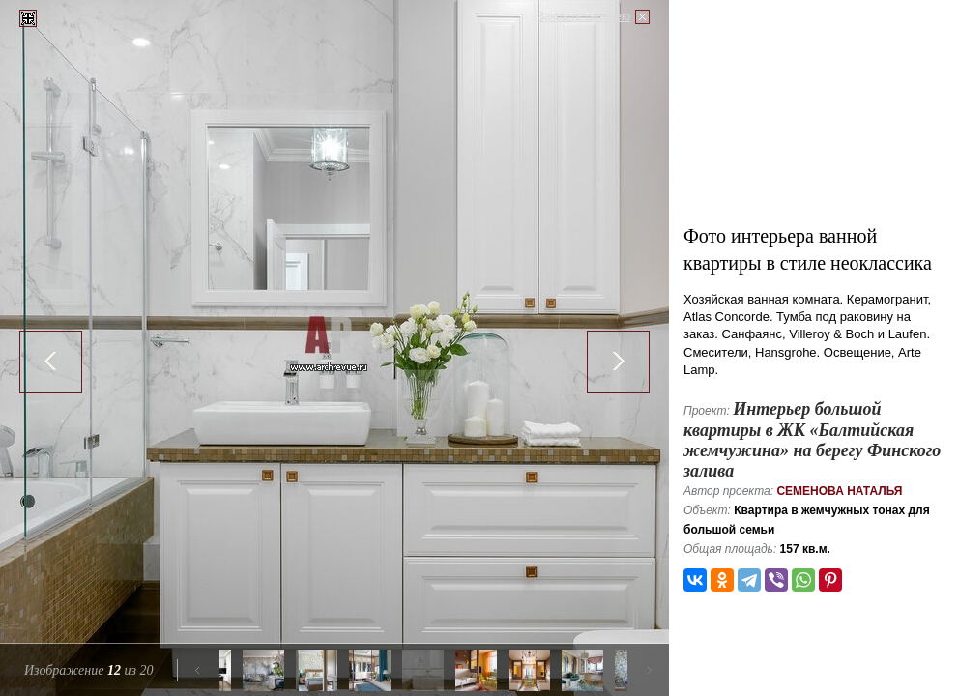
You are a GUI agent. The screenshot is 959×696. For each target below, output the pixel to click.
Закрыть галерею (584, 16)
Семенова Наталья (839, 491)
